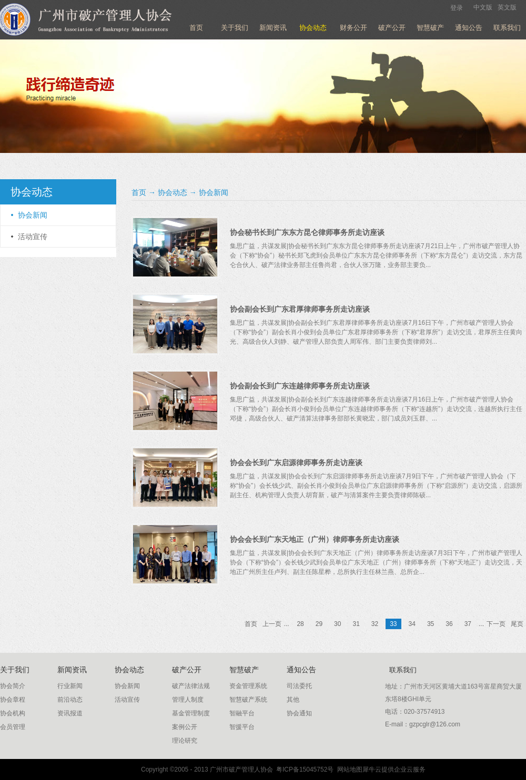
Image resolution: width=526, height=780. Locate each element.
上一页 (271, 624)
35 (430, 624)
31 (355, 624)
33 (393, 624)
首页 (196, 28)
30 (337, 624)
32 (374, 624)
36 (449, 624)
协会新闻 (213, 192)
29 (319, 624)
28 (300, 624)
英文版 (507, 7)
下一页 (496, 624)
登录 (456, 8)
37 (467, 624)
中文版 (482, 7)
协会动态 (172, 192)
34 (412, 624)
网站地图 (347, 769)
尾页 (517, 624)
